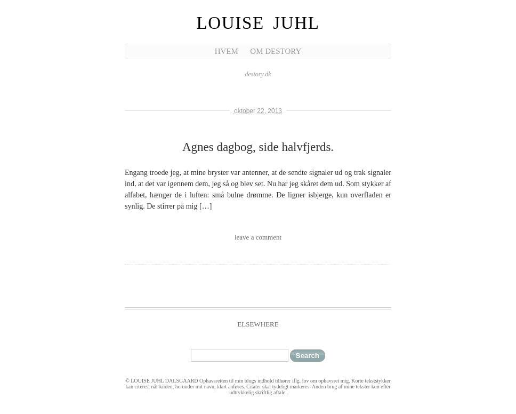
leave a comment (258, 237)
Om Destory (275, 51)
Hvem (226, 51)
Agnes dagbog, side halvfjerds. (258, 147)
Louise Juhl (258, 23)
